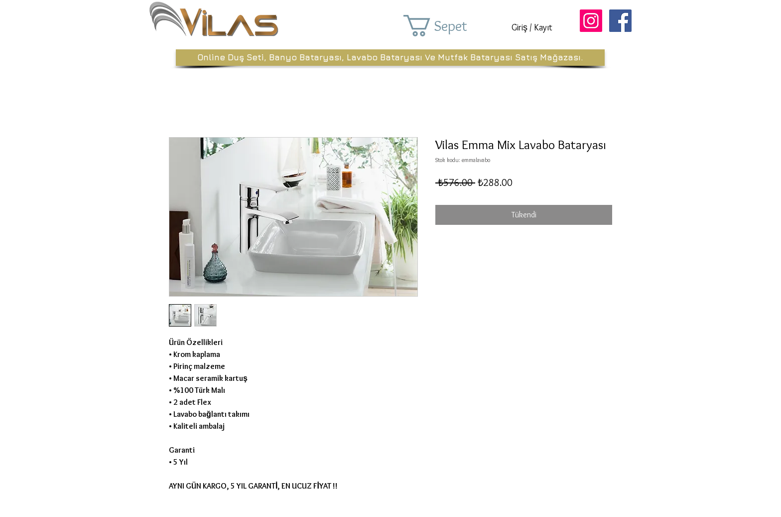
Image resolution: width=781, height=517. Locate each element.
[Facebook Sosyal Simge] (620, 20)
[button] (449, 25)
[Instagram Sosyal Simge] (591, 20)
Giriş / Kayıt (532, 27)
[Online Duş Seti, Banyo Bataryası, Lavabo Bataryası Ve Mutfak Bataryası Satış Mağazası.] (390, 57)
